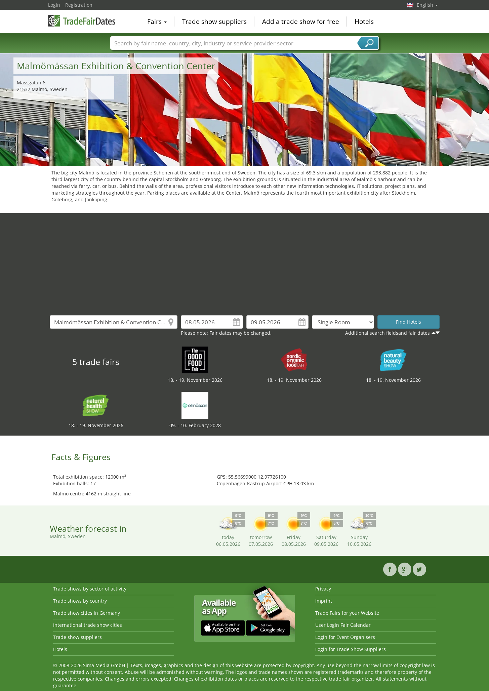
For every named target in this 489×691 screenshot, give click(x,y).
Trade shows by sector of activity (89, 588)
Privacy (323, 588)
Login (54, 5)
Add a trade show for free (300, 21)
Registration (78, 5)
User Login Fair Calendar (343, 625)
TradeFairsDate (81, 21)
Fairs (157, 21)
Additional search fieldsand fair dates (387, 333)
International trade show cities (87, 625)
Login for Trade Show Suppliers (350, 649)
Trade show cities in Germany (86, 613)
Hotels (364, 21)
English (427, 5)
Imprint (323, 601)
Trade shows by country (80, 601)
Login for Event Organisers (345, 637)
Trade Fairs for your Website (347, 613)
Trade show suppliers (214, 21)
